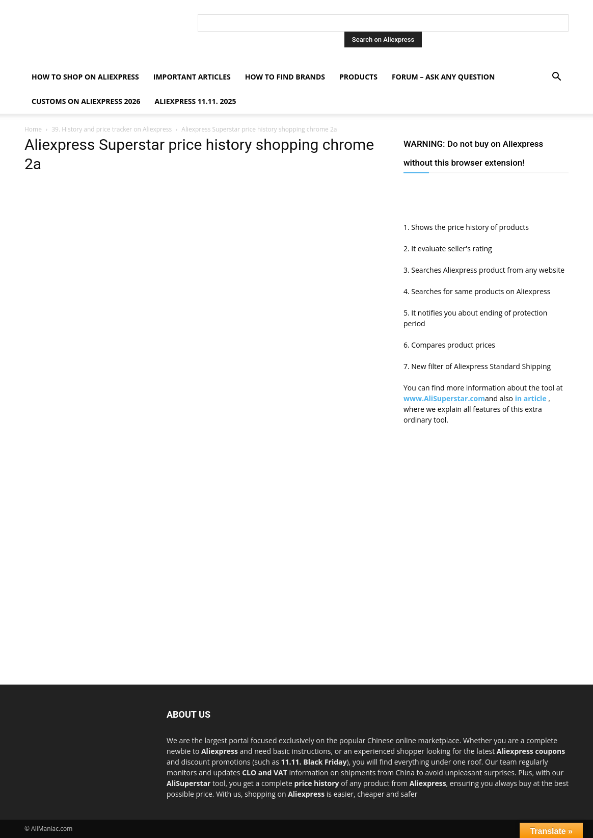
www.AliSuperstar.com (444, 398)
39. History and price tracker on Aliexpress (111, 129)
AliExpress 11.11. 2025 (195, 101)
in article (532, 398)
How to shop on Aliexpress (85, 77)
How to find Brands (285, 77)
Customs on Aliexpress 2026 (86, 101)
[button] (556, 78)
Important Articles (192, 77)
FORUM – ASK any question (443, 77)
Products (358, 77)
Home (33, 129)
